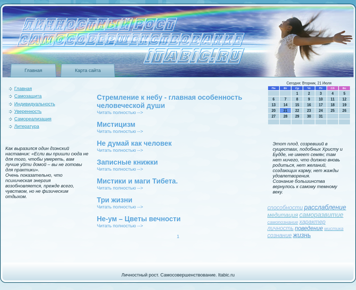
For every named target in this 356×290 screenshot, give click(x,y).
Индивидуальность (34, 104)
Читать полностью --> (120, 112)
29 (297, 116)
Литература (26, 126)
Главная (33, 70)
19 (344, 105)
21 (285, 111)
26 (344, 111)
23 (309, 111)
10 (321, 99)
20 (274, 111)
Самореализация (32, 118)
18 (333, 105)
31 (321, 116)
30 (309, 116)
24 (321, 111)
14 (285, 105)
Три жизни (114, 200)
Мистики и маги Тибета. (137, 181)
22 (297, 111)
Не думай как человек (134, 143)
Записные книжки (127, 162)
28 (285, 116)
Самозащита (28, 96)
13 (274, 105)
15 (297, 105)
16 (309, 105)
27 (274, 116)
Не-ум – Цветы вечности (139, 219)
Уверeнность (28, 111)
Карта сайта (87, 70)
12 (344, 99)
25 (333, 111)
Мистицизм (116, 124)
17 (321, 105)
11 (333, 99)
